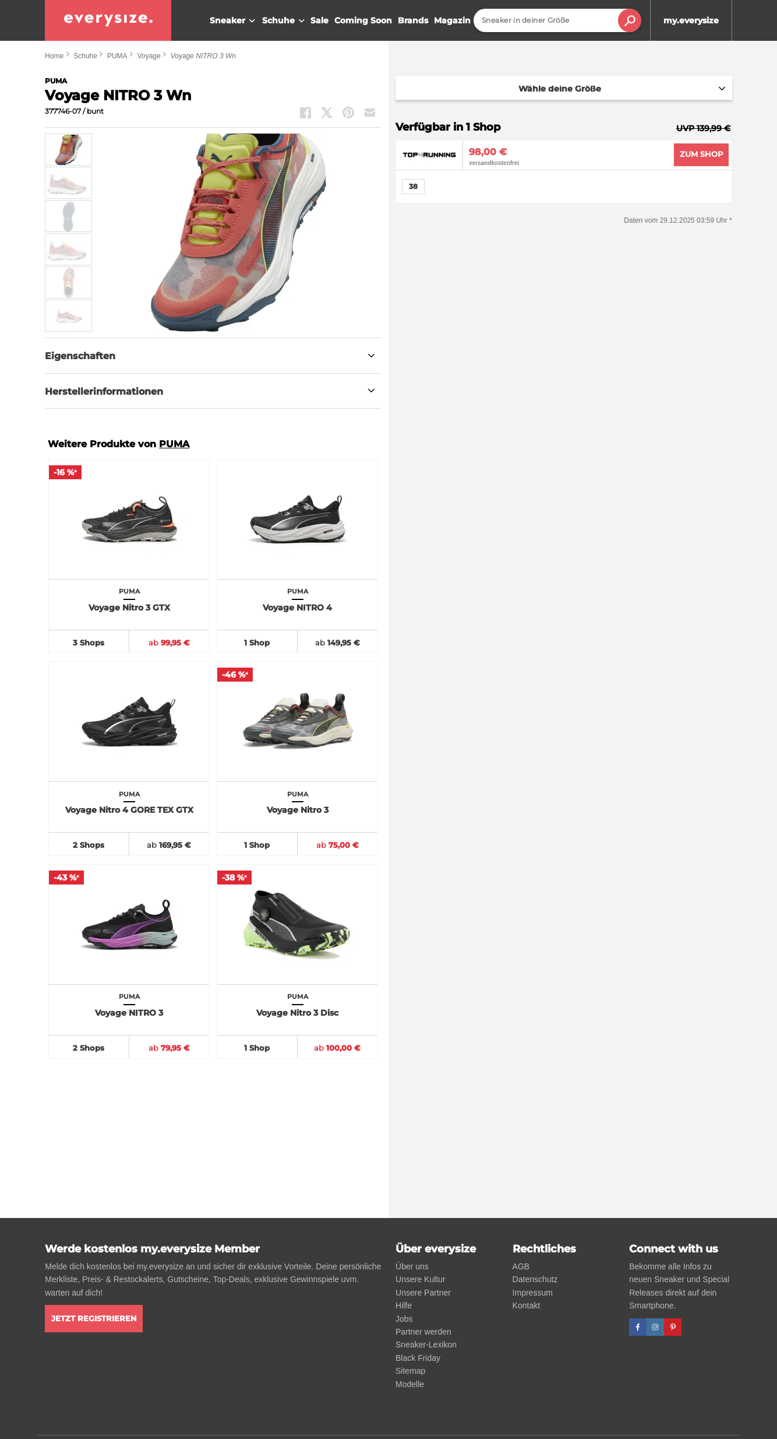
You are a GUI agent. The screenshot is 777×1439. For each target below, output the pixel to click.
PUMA (117, 56)
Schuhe (285, 21)
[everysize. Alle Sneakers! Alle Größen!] (108, 20)
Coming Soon (363, 20)
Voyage (149, 56)
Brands (413, 20)
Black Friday (417, 1358)
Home (54, 56)
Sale (319, 20)
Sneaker (234, 21)
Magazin (452, 20)
